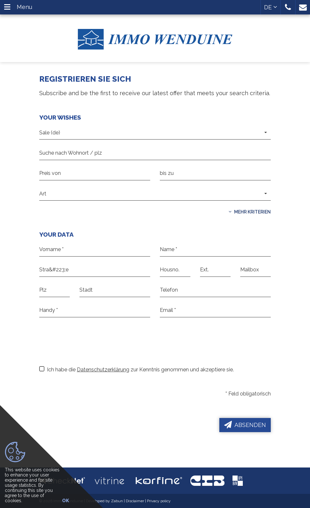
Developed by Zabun (104, 501)
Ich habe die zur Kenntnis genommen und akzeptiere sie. (136, 369)
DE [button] (270, 7)
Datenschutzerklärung (103, 370)
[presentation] (88, 345)
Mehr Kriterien (250, 211)
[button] (288, 7)
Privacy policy (159, 501)
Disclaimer (135, 501)
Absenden (245, 425)
